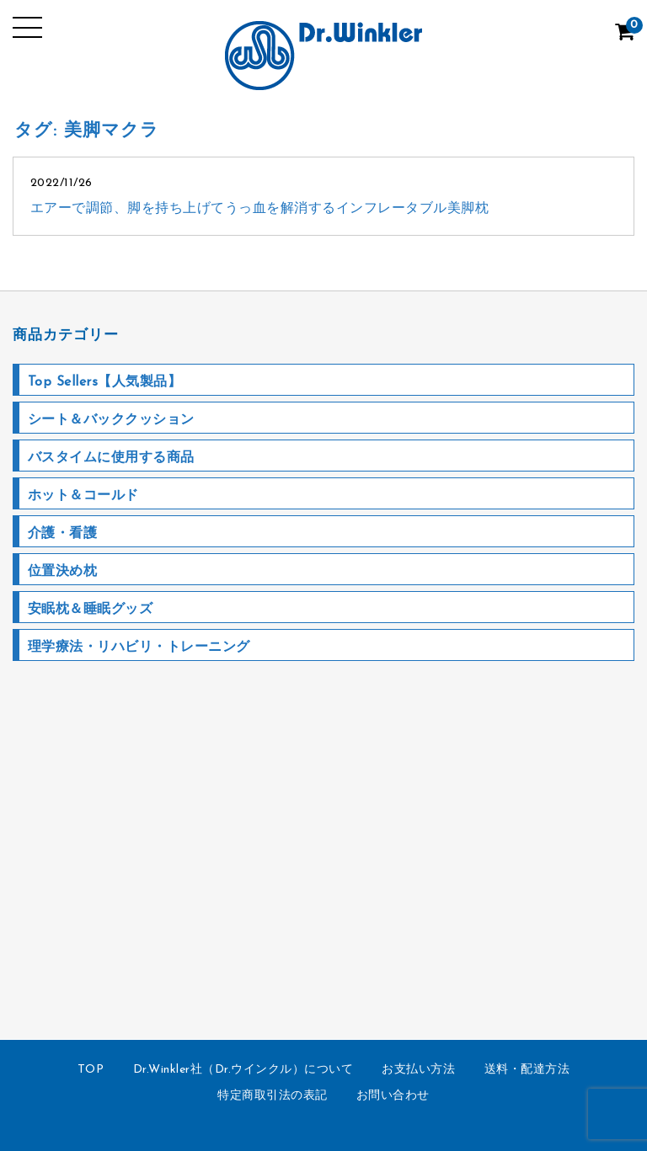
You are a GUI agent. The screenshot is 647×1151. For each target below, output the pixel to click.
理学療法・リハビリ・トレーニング (139, 647)
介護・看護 (63, 534)
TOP (91, 1069)
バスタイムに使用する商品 (111, 458)
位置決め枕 (63, 571)
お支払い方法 (418, 1069)
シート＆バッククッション (111, 420)
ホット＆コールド (83, 496)
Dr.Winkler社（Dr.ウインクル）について (243, 1069)
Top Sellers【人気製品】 (105, 382)
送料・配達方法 (527, 1069)
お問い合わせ (393, 1096)
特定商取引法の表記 (272, 1096)
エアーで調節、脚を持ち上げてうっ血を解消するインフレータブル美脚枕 (259, 209)
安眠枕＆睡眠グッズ (90, 609)
